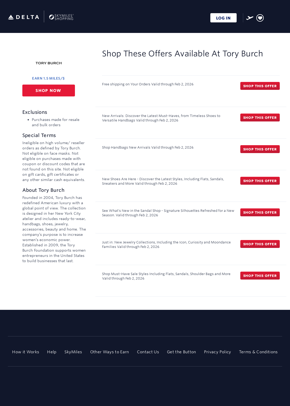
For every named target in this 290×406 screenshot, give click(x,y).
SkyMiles (73, 351)
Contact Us (148, 351)
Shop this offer (260, 86)
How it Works (25, 351)
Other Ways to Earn (109, 351)
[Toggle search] (270, 17)
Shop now (48, 90)
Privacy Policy (217, 351)
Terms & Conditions (258, 351)
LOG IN (223, 18)
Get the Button (181, 351)
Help (51, 351)
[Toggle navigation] (278, 17)
